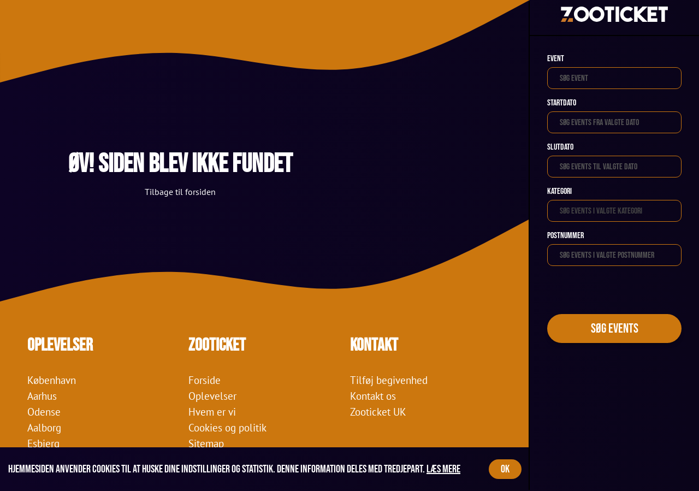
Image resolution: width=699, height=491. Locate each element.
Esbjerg (43, 443)
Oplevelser (212, 396)
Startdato (561, 103)
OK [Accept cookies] (505, 469)
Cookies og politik (227, 427)
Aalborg (44, 427)
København (51, 380)
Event (555, 59)
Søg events (614, 328)
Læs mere (443, 469)
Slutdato (560, 147)
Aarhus (42, 396)
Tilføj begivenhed (389, 380)
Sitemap (206, 443)
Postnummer (565, 235)
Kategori (559, 191)
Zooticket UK (378, 411)
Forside (204, 380)
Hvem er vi (212, 411)
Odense (44, 411)
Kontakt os (373, 396)
